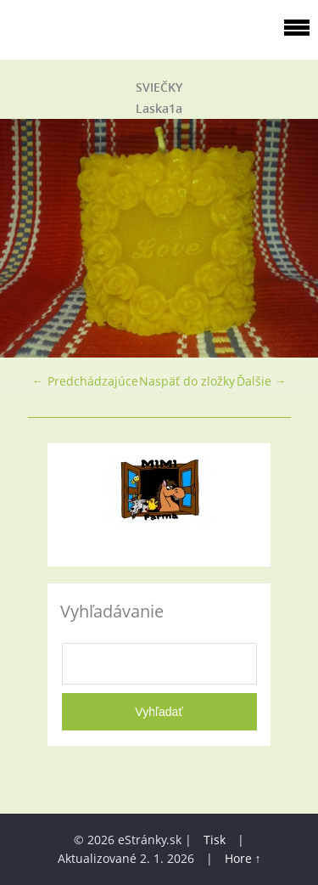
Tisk (215, 839)
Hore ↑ (243, 858)
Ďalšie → (262, 381)
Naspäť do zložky (187, 381)
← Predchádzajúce (85, 381)
